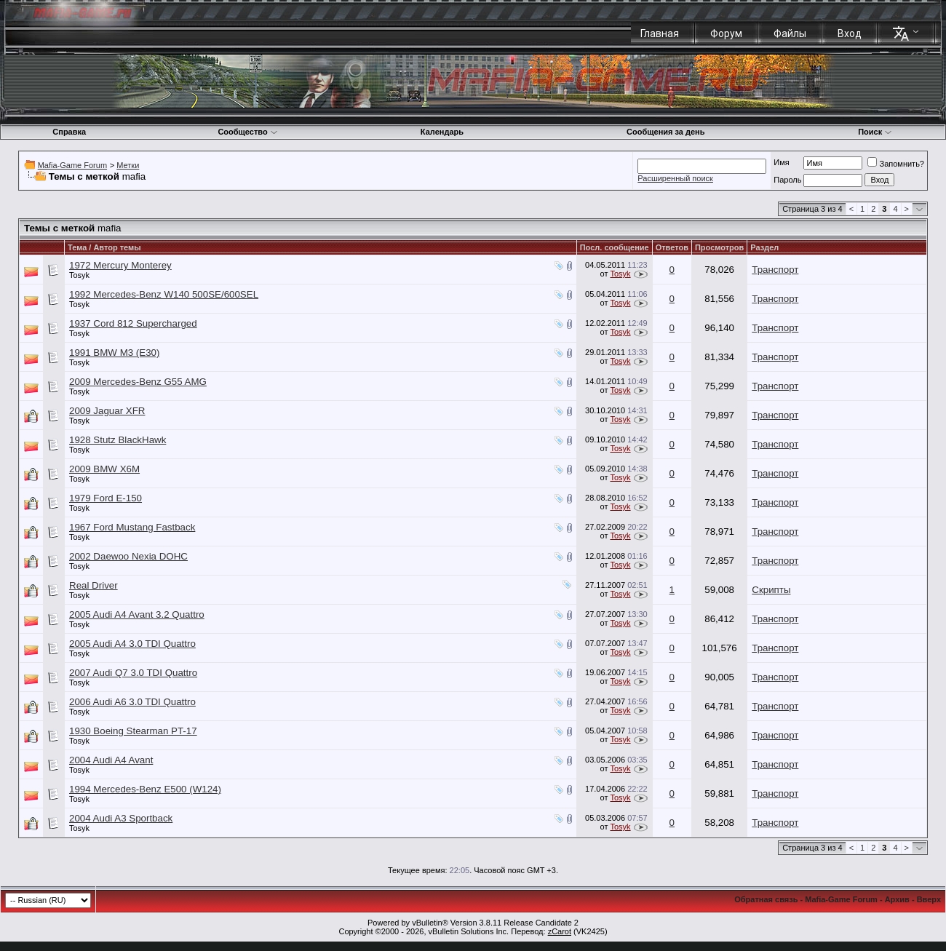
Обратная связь (766, 899)
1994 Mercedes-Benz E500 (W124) (145, 789)
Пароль (787, 179)
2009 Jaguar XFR (107, 410)
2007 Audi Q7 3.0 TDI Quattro (133, 672)
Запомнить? (895, 163)
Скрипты (771, 589)
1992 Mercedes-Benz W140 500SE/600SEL (163, 294)
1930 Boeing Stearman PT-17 (133, 730)
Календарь (442, 131)
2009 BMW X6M (104, 468)
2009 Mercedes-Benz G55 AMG (138, 381)
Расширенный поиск (675, 178)
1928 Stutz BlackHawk (117, 439)
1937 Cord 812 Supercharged (133, 323)
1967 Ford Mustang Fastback (132, 527)
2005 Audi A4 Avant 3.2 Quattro (136, 614)
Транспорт (775, 269)
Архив (897, 899)
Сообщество (247, 131)
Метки (127, 165)
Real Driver (93, 585)
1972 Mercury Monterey (120, 265)
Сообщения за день (665, 131)
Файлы (790, 33)
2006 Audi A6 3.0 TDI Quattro (132, 701)
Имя (781, 162)
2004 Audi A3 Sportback (120, 818)
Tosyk (79, 275)
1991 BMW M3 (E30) (114, 352)
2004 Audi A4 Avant (111, 760)
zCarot (559, 931)
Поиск (875, 131)
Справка (69, 131)
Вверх (929, 899)
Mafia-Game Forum (72, 165)
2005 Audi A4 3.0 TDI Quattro (132, 643)
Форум (726, 33)
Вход (850, 33)
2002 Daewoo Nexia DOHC (128, 556)
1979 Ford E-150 (105, 498)
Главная (659, 33)
